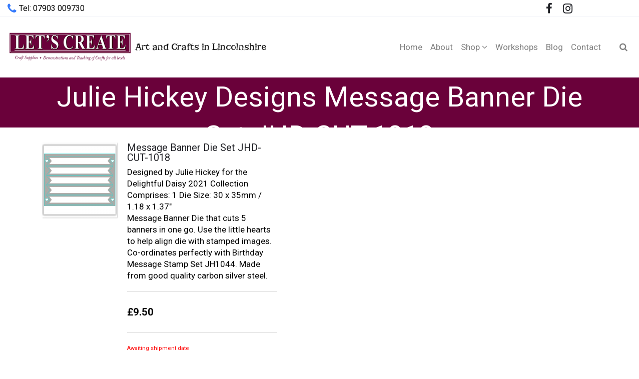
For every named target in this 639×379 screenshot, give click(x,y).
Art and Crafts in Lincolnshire (137, 47)
